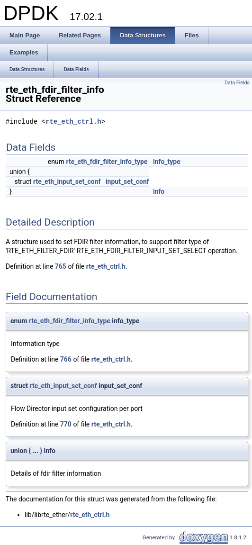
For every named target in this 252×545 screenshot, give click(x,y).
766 (66, 359)
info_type (166, 161)
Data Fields (237, 83)
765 (60, 266)
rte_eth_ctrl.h (73, 122)
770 (66, 424)
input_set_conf (127, 181)
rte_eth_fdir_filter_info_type (106, 161)
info (158, 191)
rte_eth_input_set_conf (66, 181)
